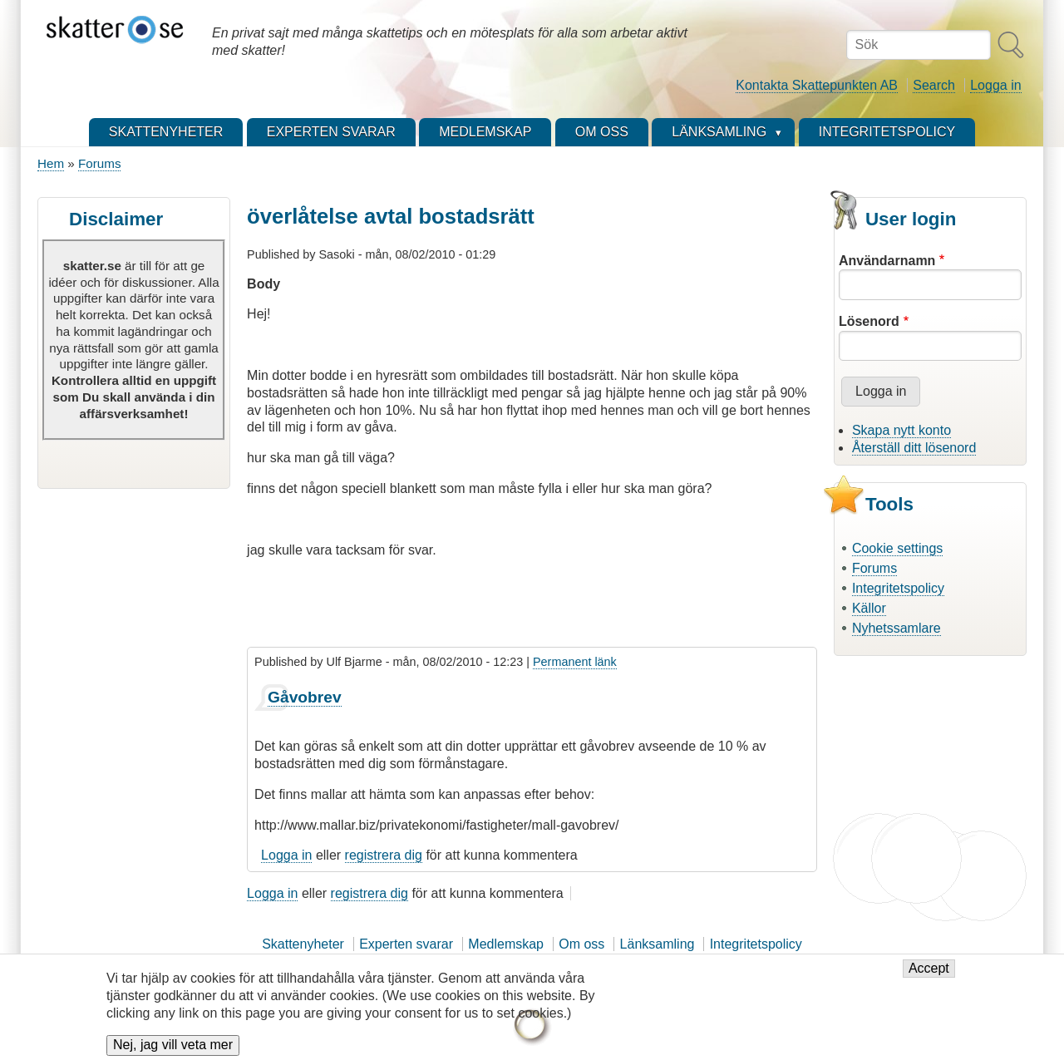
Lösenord (869, 321)
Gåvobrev (305, 697)
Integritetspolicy (898, 588)
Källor (869, 608)
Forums (99, 163)
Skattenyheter (303, 944)
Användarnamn (887, 261)
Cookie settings (897, 548)
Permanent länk (575, 661)
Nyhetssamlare (896, 628)
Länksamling (657, 944)
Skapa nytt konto (901, 430)
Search (934, 85)
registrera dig (383, 855)
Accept (929, 973)
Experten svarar (406, 944)
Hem (50, 163)
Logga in (995, 85)
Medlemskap (506, 944)
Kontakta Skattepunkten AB (817, 85)
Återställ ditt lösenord (914, 448)
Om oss (581, 944)
